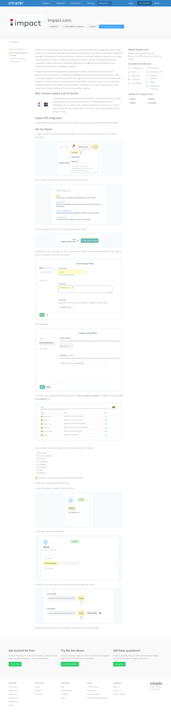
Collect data (13, 687)
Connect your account (111, 26)
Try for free (144, 3)
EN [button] (157, 3)
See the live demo (70, 664)
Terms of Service (93, 687)
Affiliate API (13, 694)
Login (131, 3)
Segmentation (14, 701)
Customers (39, 694)
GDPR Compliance (93, 694)
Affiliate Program (119, 694)
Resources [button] (104, 3)
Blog (62, 687)
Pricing (90, 3)
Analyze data (13, 690)
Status (63, 698)
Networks (60, 3)
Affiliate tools (13, 698)
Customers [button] (76, 3)
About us (116, 687)
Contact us (119, 664)
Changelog (65, 694)
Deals (11, 705)
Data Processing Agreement (97, 698)
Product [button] (46, 3)
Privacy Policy (92, 690)
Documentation (66, 690)
